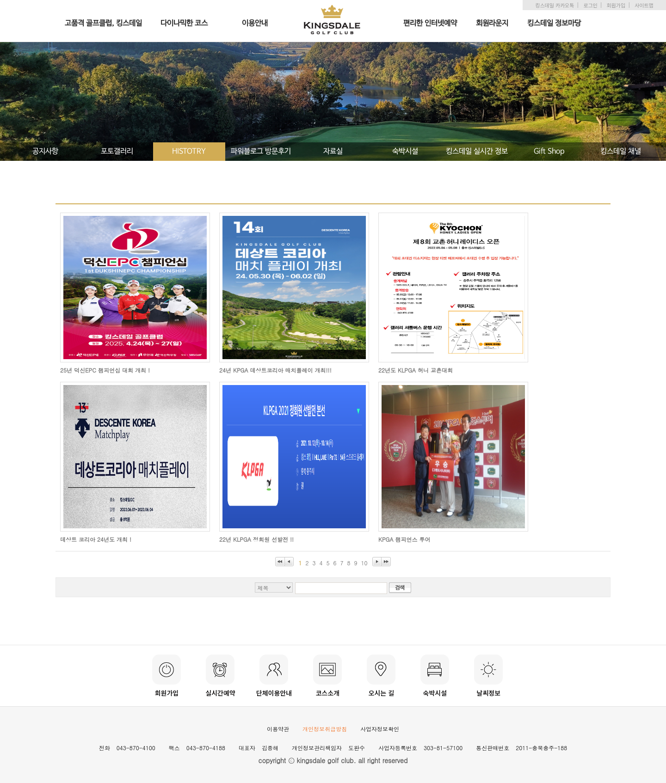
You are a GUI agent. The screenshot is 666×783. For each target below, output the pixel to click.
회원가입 (616, 5)
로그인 (590, 5)
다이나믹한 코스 (184, 23)
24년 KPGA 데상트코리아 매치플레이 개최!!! (275, 370)
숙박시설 (405, 151)
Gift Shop (549, 151)
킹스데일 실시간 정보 (477, 151)
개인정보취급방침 (324, 729)
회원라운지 (492, 23)
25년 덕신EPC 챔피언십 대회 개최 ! (105, 370)
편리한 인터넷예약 (430, 23)
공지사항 (45, 151)
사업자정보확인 (379, 729)
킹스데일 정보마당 (554, 23)
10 (364, 563)
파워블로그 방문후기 (261, 151)
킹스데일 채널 (620, 151)
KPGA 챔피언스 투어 (404, 539)
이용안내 (255, 23)
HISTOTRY (189, 151)
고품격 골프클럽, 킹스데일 (103, 23)
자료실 (333, 151)
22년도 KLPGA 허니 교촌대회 (415, 370)
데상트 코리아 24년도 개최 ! (95, 539)
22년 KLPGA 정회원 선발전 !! (256, 539)
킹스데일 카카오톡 (554, 5)
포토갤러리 (117, 151)
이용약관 (278, 729)
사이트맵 (644, 5)
